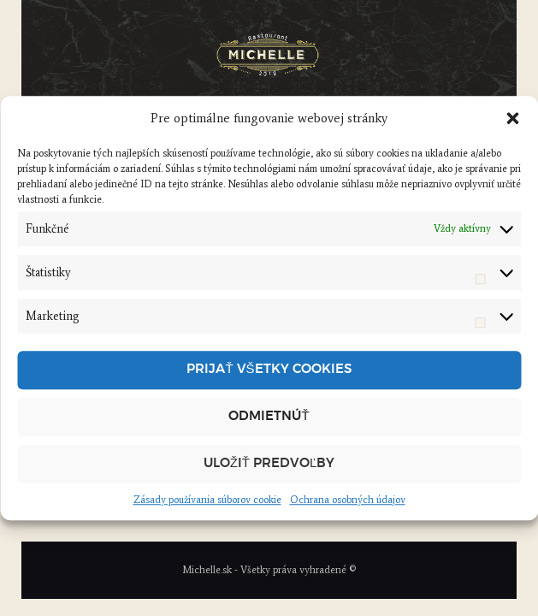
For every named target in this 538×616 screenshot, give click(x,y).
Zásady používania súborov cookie (207, 500)
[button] (512, 118)
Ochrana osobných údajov (347, 500)
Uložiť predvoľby (269, 463)
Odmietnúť (268, 416)
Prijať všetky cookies (268, 369)
